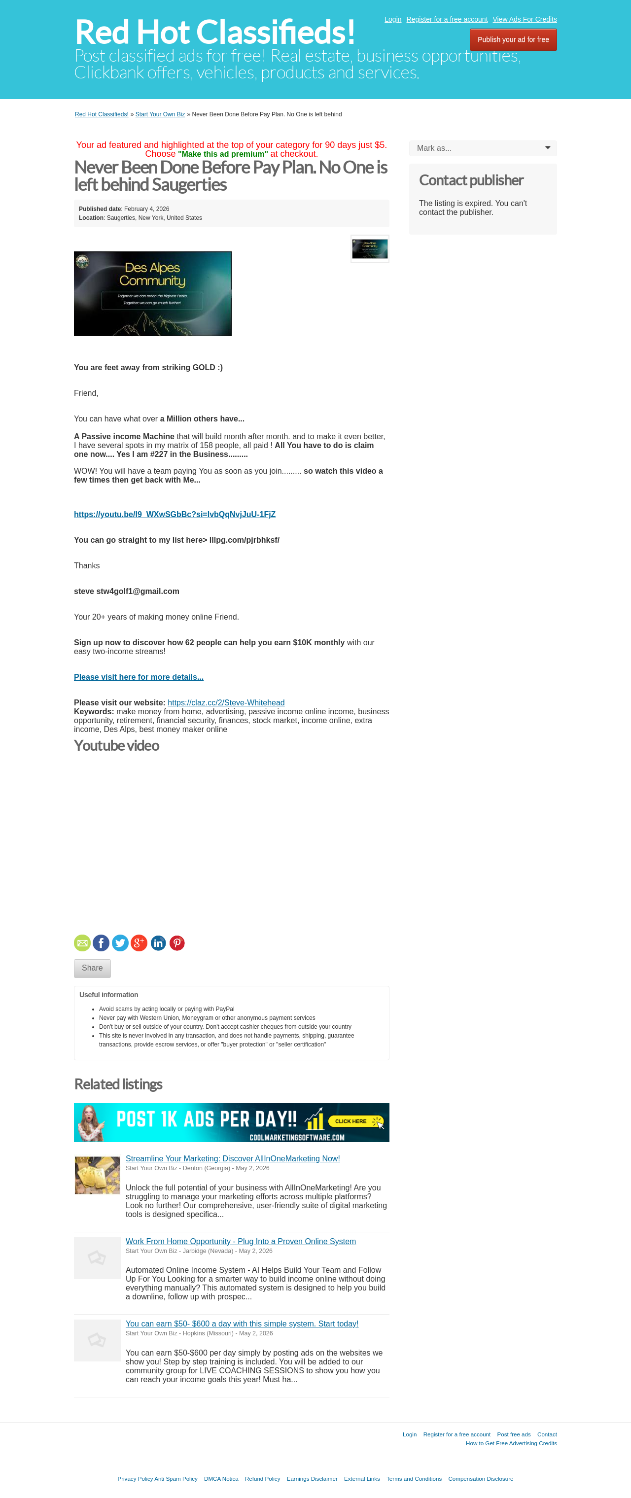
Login (393, 19)
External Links (362, 1478)
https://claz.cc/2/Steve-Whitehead (226, 702)
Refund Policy (262, 1478)
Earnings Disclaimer (312, 1478)
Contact (547, 1434)
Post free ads (513, 1434)
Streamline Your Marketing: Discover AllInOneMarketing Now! (233, 1158)
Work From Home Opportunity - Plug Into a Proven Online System (241, 1241)
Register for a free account (447, 19)
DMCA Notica (221, 1478)
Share (92, 968)
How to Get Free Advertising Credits (511, 1443)
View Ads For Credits (525, 19)
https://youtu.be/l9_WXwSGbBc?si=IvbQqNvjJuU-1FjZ (175, 514)
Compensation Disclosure (480, 1478)
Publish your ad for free (513, 39)
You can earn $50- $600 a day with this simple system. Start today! (242, 1324)
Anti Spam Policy (176, 1478)
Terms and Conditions (414, 1478)
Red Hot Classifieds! (215, 32)
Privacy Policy (135, 1478)
